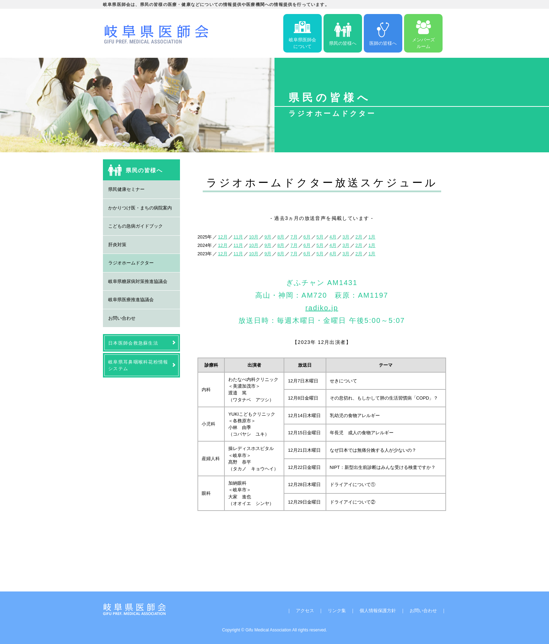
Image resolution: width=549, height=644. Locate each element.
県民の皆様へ (342, 33)
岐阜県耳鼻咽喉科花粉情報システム (138, 365)
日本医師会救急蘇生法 (133, 343)
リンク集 (337, 610)
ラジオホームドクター (131, 262)
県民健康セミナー (126, 189)
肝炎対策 (117, 244)
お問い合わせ (121, 318)
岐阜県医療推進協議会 (131, 299)
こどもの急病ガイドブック (135, 226)
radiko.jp (321, 308)
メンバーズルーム (423, 33)
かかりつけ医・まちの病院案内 (140, 207)
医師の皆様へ (383, 33)
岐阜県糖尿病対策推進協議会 (137, 281)
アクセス (305, 610)
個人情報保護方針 (378, 610)
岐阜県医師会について (302, 33)
